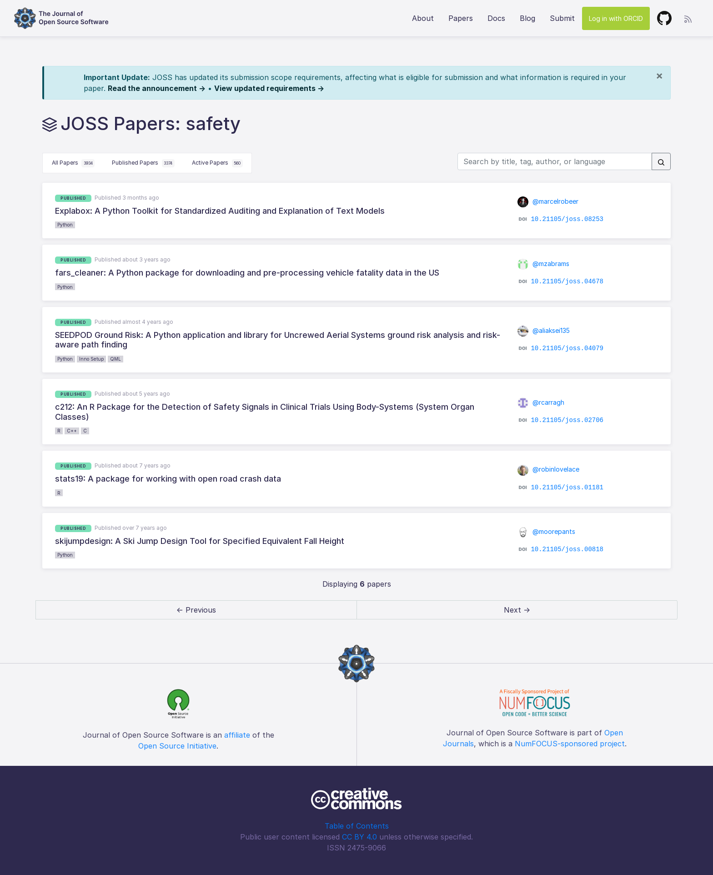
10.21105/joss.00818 (567, 549)
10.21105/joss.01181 (567, 487)
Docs (496, 18)
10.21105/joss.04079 (567, 348)
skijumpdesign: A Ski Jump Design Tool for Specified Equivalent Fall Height (199, 541)
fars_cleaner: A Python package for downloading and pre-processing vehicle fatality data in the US (247, 272)
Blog (527, 18)
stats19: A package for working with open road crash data (168, 478)
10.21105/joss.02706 (567, 420)
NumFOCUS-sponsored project (570, 743)
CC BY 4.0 (359, 836)
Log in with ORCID (616, 18)
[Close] (659, 75)
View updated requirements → (269, 88)
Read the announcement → (157, 88)
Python (65, 224)
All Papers (73, 163)
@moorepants (546, 531)
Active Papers (217, 163)
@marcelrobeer (548, 201)
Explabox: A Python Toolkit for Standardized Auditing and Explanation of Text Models (220, 211)
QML (115, 359)
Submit (562, 18)
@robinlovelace (548, 469)
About (423, 18)
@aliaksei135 (543, 330)
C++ (72, 430)
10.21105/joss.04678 (567, 281)
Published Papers (143, 163)
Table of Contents (357, 825)
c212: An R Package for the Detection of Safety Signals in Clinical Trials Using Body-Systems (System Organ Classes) (264, 412)
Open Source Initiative (177, 745)
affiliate (237, 734)
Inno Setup (91, 359)
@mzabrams (543, 263)
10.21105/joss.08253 (567, 219)
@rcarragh (541, 402)
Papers (460, 18)
